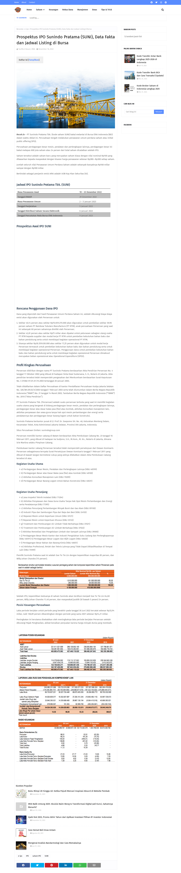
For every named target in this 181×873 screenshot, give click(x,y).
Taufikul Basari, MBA (26, 49)
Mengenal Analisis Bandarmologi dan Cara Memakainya (54, 843)
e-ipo (27, 29)
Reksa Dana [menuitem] (67, 10)
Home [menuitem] (29, 10)
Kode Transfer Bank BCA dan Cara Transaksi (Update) (150, 74)
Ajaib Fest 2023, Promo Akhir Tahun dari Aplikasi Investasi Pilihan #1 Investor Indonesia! (70, 817)
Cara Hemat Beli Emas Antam (42, 830)
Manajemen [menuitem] (82, 10)
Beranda (20, 29)
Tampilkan (34, 60)
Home (16, 2)
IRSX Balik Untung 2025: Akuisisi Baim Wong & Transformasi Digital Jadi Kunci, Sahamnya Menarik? (70, 805)
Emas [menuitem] (94, 10)
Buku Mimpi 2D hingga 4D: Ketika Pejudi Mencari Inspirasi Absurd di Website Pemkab (69, 791)
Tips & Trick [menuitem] (106, 10)
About (24, 2)
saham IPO (37, 856)
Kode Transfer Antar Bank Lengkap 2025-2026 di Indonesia (149, 59)
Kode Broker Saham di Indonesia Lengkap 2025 (148, 87)
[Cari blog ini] (139, 112)
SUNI (47, 856)
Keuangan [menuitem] (53, 10)
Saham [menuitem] (39, 10)
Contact (32, 2)
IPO (27, 856)
